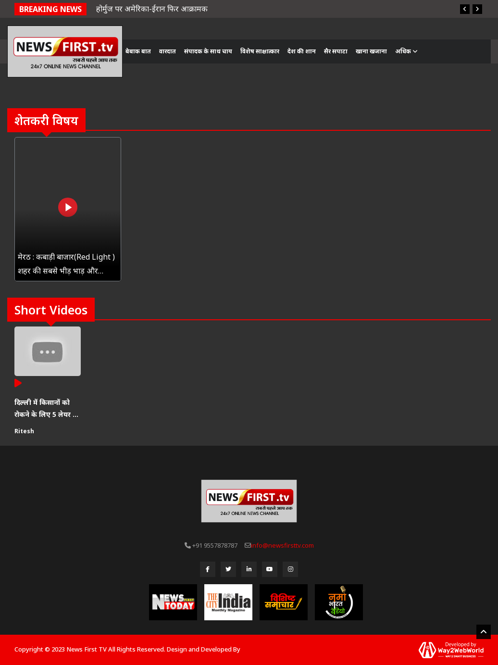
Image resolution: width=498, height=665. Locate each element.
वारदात (167, 51)
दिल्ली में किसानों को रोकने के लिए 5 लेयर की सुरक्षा (47, 409)
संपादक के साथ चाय (208, 51)
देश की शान (301, 51)
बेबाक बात (138, 51)
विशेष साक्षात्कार (259, 51)
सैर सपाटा (336, 51)
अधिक (406, 51)
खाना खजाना (371, 51)
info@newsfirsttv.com (282, 545)
